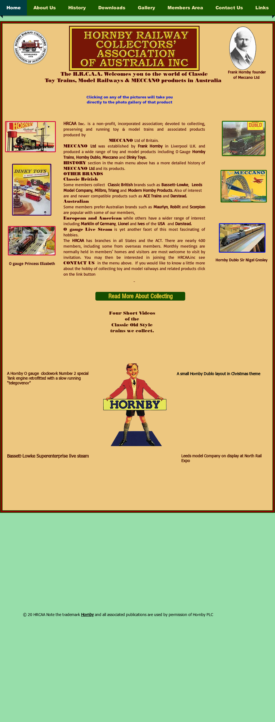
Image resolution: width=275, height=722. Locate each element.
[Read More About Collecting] (140, 296)
